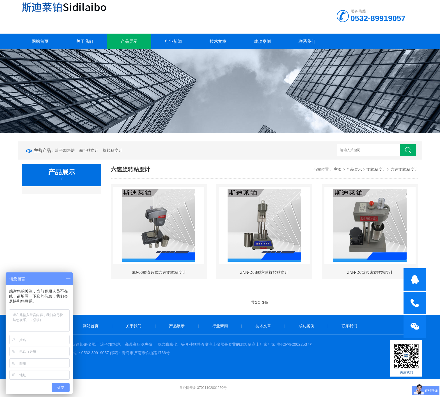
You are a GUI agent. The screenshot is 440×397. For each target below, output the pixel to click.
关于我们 (84, 41)
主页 (338, 169)
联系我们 (307, 41)
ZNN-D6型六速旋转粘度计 (370, 272)
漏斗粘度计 (88, 150)
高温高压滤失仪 (138, 344)
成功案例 (262, 41)
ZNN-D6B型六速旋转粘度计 (264, 272)
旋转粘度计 (112, 150)
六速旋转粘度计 (404, 169)
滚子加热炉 (65, 150)
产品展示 (129, 41)
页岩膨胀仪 (167, 344)
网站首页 (40, 41)
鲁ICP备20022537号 (295, 344)
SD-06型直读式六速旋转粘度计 (159, 272)
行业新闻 (173, 41)
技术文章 (218, 41)
